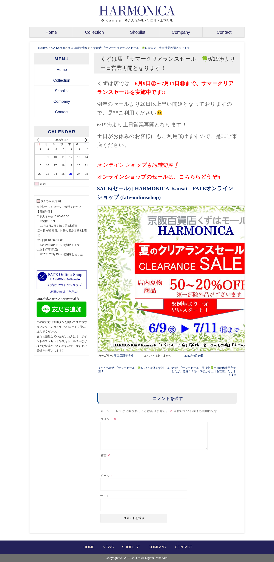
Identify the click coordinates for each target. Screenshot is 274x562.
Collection (94, 32)
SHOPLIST (131, 547)
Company (181, 32)
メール (107, 475)
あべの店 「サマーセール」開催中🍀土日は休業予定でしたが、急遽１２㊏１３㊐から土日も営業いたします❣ (201, 371)
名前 (105, 455)
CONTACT (183, 547)
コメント (108, 419)
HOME (88, 547)
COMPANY (157, 547)
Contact (224, 32)
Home (51, 32)
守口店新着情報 (123, 355)
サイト (105, 496)
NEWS (108, 547)
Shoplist (137, 32)
